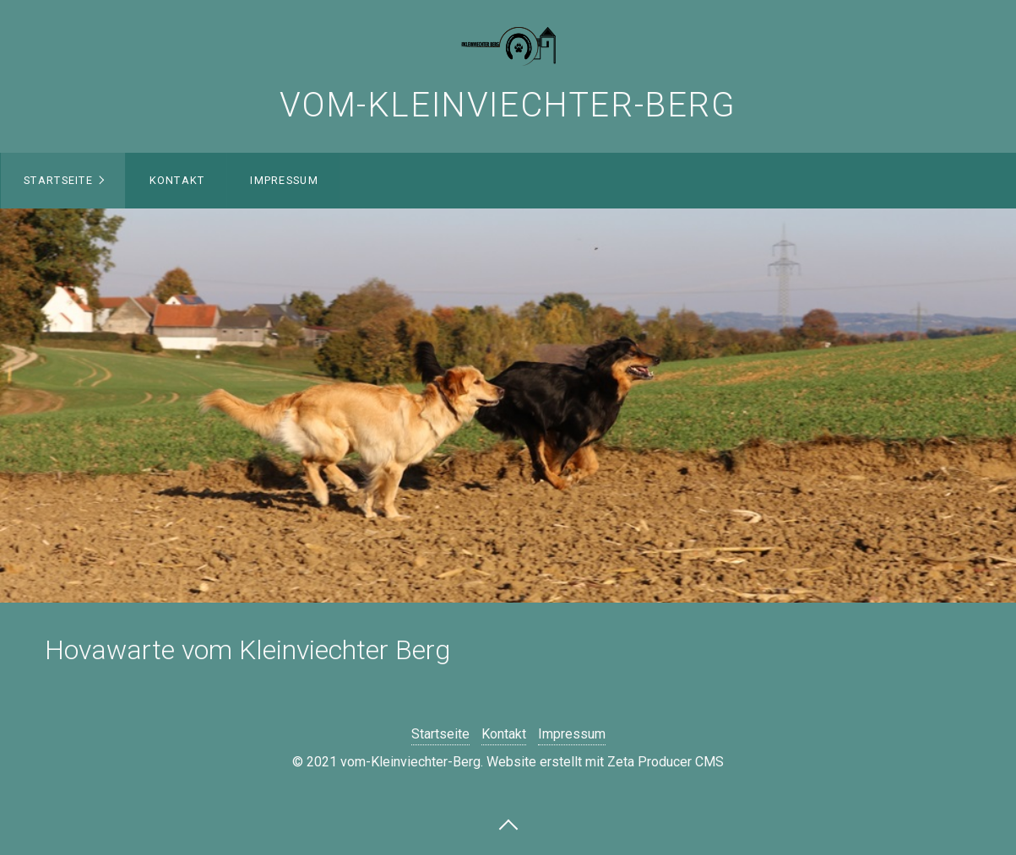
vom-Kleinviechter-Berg (508, 105)
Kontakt (177, 180)
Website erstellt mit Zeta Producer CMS (605, 762)
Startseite (58, 180)
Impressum (284, 180)
